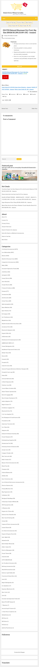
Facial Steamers (6, 437)
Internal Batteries (7, 378)
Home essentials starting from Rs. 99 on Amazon (15, 194)
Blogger (23, 652)
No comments (33, 91)
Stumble (33, 94)
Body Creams (5, 459)
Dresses (4, 291)
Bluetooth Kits (6, 411)
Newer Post (5, 108)
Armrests (4, 556)
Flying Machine (6, 488)
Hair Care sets (6, 456)
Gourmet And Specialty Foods (10, 598)
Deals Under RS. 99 (14, 25)
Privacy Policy (6, 223)
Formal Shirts (6, 284)
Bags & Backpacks (7, 582)
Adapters (4, 430)
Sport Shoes (5, 310)
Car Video (4, 427)
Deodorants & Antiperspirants (10, 339)
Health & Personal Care (8, 259)
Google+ (26, 94)
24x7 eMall (5, 537)
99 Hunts (4, 624)
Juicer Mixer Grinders (8, 388)
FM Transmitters (6, 505)
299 (5, 77)
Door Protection (6, 479)
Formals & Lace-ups (7, 372)
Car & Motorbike (6, 252)
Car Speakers (5, 585)
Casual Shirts (5, 278)
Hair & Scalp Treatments (8, 398)
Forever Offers (21, 22)
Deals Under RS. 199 (25, 25)
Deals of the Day (6, 236)
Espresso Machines (7, 589)
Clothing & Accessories (8, 249)
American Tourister (7, 424)
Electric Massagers (7, 550)
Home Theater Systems (8, 391)
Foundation (5, 420)
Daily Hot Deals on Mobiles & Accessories (13, 233)
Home (19, 108)
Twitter (19, 94)
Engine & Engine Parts (8, 534)
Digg (4, 96)
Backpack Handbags (7, 498)
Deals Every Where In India (13, 13)
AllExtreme (5, 336)
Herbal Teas (5, 352)
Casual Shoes (5, 527)
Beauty (4, 255)
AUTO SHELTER (6, 560)
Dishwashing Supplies (8, 440)
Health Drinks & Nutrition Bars (10, 323)
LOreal (4, 521)
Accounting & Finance (8, 608)
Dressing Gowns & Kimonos (9, 446)
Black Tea (4, 466)
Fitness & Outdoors (7, 288)
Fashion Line (5, 385)
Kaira (3, 356)
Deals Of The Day (11, 22)
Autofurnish (5, 297)
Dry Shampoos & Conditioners (10, 417)
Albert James (5, 547)
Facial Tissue (5, 553)
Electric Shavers (6, 485)
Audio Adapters (6, 401)
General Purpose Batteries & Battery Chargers (14, 369)
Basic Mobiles (6, 307)
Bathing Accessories (7, 566)
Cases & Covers (6, 365)
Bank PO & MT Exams (7, 602)
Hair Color (5, 592)
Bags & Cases (5, 404)
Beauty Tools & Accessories (9, 462)
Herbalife (4, 540)
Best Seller (5, 239)
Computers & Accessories (9, 262)
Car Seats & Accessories (8, 530)
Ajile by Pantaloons (7, 628)
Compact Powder (6, 453)
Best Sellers (29, 22)
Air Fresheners (6, 317)
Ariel (3, 579)
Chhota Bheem (6, 472)
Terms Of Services (6, 226)
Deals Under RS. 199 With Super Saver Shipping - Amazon (16, 87)
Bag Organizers (6, 492)
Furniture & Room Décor (8, 576)
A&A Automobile (6, 304)
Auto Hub (4, 281)
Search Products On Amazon (9, 230)
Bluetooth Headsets (7, 330)
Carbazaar (5, 495)
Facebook (12, 94)
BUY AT (19, 66)
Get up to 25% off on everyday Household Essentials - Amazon (19, 168)
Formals (4, 362)
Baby (3, 265)
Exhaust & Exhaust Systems (9, 433)
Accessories (5, 294)
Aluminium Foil (6, 443)
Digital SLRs (5, 333)
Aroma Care (5, 450)
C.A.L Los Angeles (6, 414)
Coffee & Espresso (6, 382)
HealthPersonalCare (7, 569)
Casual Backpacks (7, 346)
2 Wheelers (5, 508)
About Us (4, 217)
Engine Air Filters (7, 511)
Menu (19, 18)
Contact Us (5, 220)
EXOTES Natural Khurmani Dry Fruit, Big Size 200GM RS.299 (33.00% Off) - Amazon (19, 31)
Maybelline (5, 320)
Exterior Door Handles (8, 514)
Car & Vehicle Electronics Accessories (12, 482)
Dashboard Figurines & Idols (9, 349)
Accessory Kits (6, 327)
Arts (3, 595)
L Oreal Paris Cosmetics (8, 611)
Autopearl (4, 275)
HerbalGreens (5, 615)
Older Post (34, 108)
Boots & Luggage (6, 394)
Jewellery (4, 271)
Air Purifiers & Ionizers (8, 563)
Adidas (4, 475)
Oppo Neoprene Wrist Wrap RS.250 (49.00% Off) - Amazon (17, 202)
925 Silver (4, 621)
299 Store (4, 618)
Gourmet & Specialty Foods (9, 268)
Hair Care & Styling (7, 517)
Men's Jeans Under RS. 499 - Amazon (24, 89)
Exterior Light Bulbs (7, 572)
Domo (3, 375)
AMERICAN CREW (7, 343)
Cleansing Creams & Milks (9, 501)
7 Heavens (5, 605)
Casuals (4, 359)
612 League (5, 314)
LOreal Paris (5, 301)
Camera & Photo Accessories (9, 524)
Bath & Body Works (7, 543)
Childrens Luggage (7, 407)
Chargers (4, 469)
